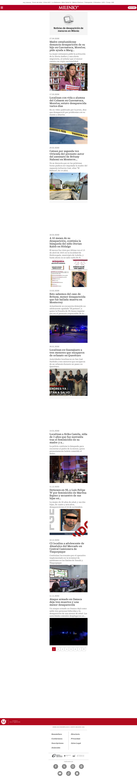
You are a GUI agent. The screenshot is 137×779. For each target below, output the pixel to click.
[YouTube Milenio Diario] (60, 773)
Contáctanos (57, 739)
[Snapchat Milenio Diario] (77, 773)
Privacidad (75, 739)
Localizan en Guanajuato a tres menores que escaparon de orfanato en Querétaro (67, 352)
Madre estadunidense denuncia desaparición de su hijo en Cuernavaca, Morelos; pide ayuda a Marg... (68, 46)
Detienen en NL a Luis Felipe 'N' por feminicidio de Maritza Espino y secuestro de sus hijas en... (68, 494)
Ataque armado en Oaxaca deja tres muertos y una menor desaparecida (66, 601)
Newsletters (57, 734)
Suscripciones (58, 743)
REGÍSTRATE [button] (132, 7)
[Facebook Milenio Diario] (55, 766)
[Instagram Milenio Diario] (72, 766)
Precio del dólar (37, 2)
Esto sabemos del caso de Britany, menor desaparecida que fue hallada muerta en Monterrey (67, 298)
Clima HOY (47, 2)
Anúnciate (56, 748)
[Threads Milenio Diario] (81, 766)
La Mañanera (56, 2)
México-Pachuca (77, 2)
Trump (108, 2)
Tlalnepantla (88, 2)
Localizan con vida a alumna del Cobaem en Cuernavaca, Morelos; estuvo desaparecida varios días (68, 102)
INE (113, 2)
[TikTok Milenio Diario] (68, 773)
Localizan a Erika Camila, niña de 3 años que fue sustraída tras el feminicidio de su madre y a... (68, 438)
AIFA (103, 2)
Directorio (75, 734)
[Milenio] (68, 7)
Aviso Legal (76, 743)
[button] (2, 8)
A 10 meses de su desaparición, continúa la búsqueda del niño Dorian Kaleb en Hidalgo (66, 242)
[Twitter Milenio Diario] (64, 766)
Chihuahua (97, 2)
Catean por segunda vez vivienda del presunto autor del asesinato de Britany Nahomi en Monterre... (67, 155)
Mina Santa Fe (66, 2)
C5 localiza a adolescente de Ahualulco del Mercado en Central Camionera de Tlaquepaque (67, 547)
